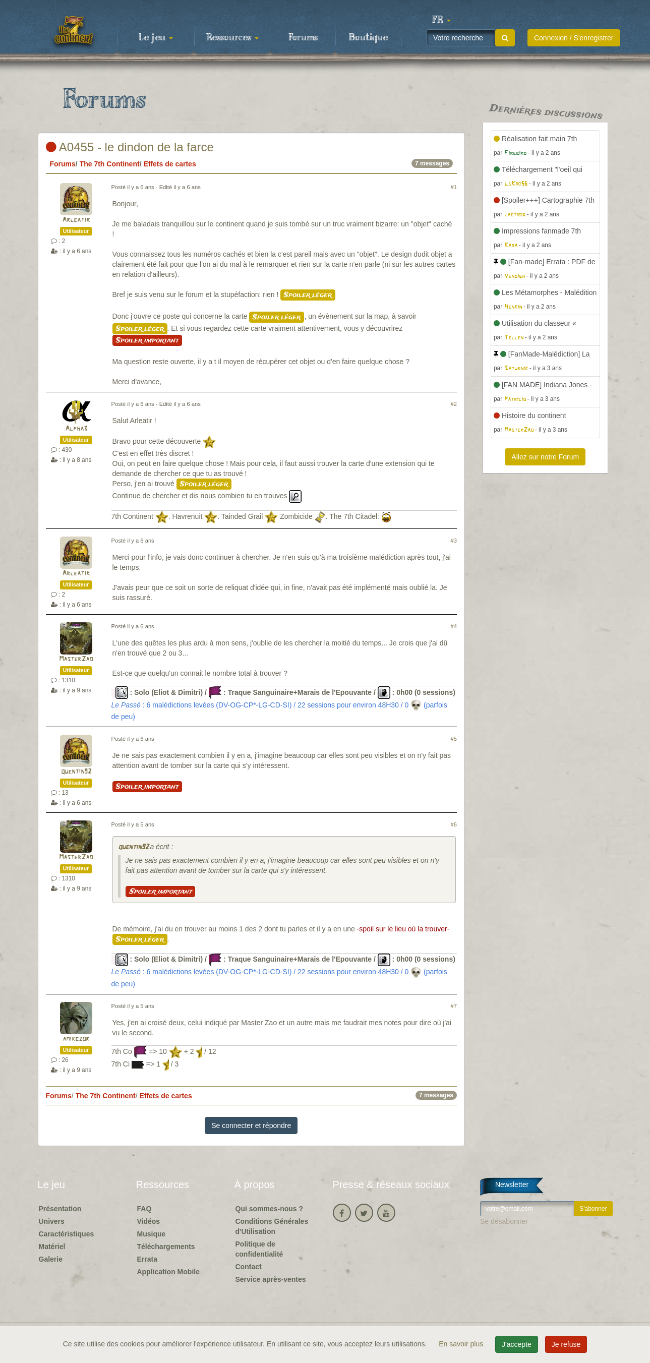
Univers (52, 1221)
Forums (303, 37)
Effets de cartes (169, 164)
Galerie (51, 1259)
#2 (454, 404)
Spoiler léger (308, 295)
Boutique (368, 37)
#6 (454, 824)
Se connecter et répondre (251, 1125)
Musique (151, 1234)
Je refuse (566, 1344)
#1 (454, 187)
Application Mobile (168, 1272)
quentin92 (76, 772)
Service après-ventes (270, 1279)
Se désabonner (504, 1221)
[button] (441, 20)
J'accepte (516, 1344)
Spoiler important (147, 340)
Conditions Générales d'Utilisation (272, 1226)
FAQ (144, 1209)
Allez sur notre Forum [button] (545, 457)
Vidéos (148, 1221)
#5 (454, 739)
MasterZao (76, 659)
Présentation (60, 1209)
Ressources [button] (232, 37)
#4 (454, 626)
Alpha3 (76, 429)
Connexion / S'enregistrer (574, 38)
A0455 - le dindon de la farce (130, 147)
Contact (248, 1267)
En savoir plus (462, 1344)
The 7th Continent (110, 164)
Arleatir (76, 220)
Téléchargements (166, 1246)
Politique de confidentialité (259, 1249)
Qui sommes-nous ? (269, 1209)
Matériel (52, 1246)
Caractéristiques (66, 1234)
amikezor (76, 1039)
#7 (454, 1006)
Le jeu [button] (156, 37)
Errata (147, 1259)
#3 (454, 541)
